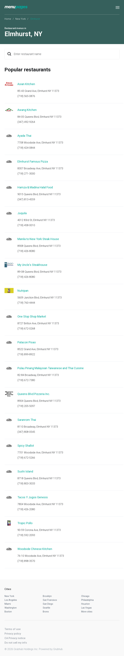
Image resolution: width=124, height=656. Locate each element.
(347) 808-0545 (26, 431)
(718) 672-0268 (26, 328)
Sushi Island (25, 471)
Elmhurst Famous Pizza (32, 161)
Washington (11, 607)
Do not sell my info (16, 642)
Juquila (22, 213)
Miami (8, 604)
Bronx (46, 611)
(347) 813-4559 (26, 199)
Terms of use (13, 629)
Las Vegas (86, 607)
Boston (8, 611)
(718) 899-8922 (26, 354)
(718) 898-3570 (26, 561)
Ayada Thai (24, 135)
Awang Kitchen (27, 110)
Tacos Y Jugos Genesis (32, 497)
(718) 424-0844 (26, 147)
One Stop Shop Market (31, 316)
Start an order (113, 88)
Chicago (85, 596)
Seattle (46, 607)
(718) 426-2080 (26, 509)
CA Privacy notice (15, 638)
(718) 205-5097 (26, 406)
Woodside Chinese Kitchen (34, 549)
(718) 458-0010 (26, 225)
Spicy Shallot (25, 445)
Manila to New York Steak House (38, 239)
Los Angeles (11, 600)
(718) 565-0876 (26, 96)
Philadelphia (87, 600)
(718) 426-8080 (26, 251)
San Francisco (50, 600)
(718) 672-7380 (26, 380)
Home (8, 18)
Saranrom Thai (26, 419)
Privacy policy (13, 633)
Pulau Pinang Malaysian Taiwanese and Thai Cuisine (50, 368)
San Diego (48, 604)
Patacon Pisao (26, 342)
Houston (85, 604)
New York (20, 18)
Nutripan (22, 290)
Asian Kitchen (26, 84)
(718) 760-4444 (26, 302)
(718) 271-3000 (26, 173)
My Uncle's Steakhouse (32, 264)
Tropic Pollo (24, 523)
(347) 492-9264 (26, 121)
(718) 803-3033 (26, 483)
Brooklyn (47, 596)
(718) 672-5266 (26, 457)
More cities (86, 611)
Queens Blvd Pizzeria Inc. (33, 394)
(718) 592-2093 (26, 535)
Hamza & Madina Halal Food (35, 187)
